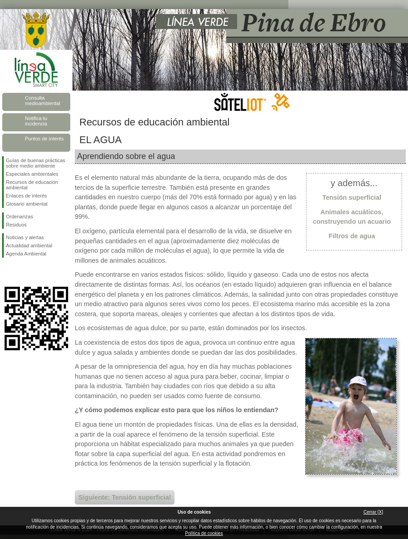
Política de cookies (204, 533)
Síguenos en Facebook (7, 272)
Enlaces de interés (26, 195)
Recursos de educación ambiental (32, 184)
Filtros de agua (352, 236)
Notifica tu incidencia (36, 121)
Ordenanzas (19, 216)
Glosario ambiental (27, 204)
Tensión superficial (351, 197)
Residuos (16, 224)
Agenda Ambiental (26, 253)
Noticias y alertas (25, 237)
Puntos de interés (44, 138)
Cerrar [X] (373, 512)
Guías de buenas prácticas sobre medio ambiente (35, 163)
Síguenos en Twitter (22, 272)
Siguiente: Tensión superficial (124, 497)
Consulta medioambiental (42, 100)
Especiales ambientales (32, 174)
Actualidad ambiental (29, 245)
